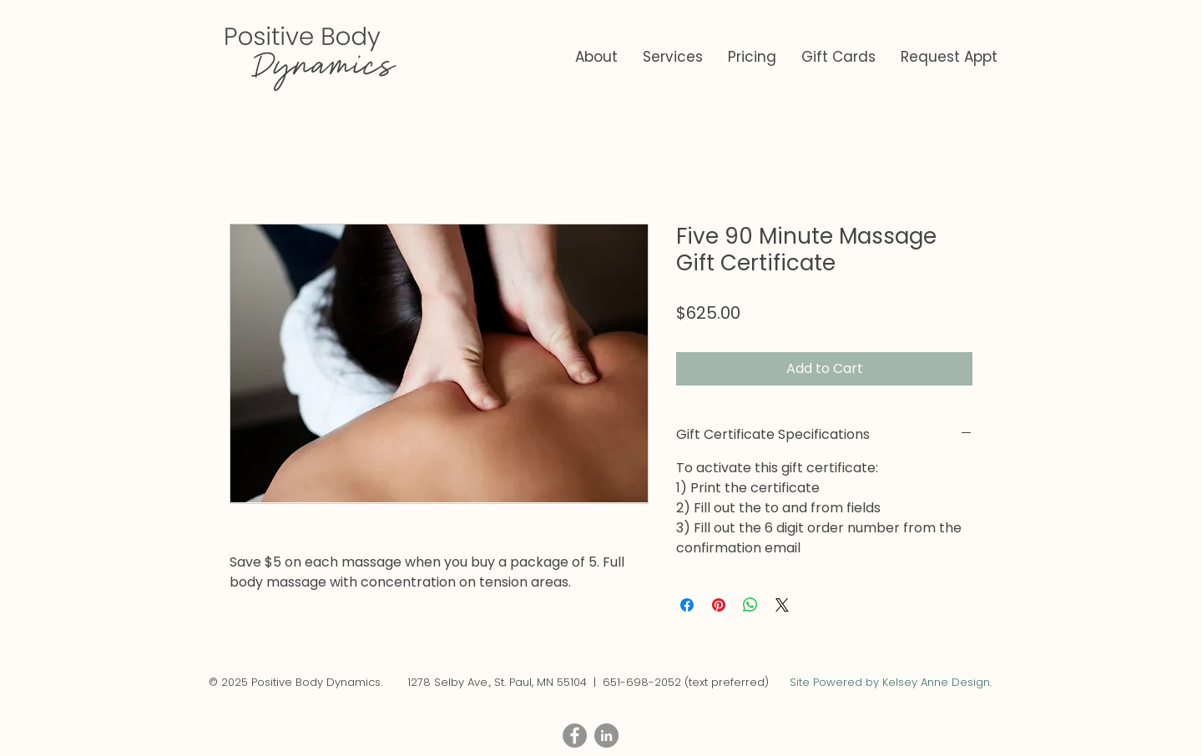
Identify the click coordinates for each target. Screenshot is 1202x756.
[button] (672, 57)
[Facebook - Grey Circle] (575, 735)
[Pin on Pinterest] (719, 605)
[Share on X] (782, 605)
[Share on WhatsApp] (750, 605)
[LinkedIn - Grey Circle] (606, 735)
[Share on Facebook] (687, 605)
